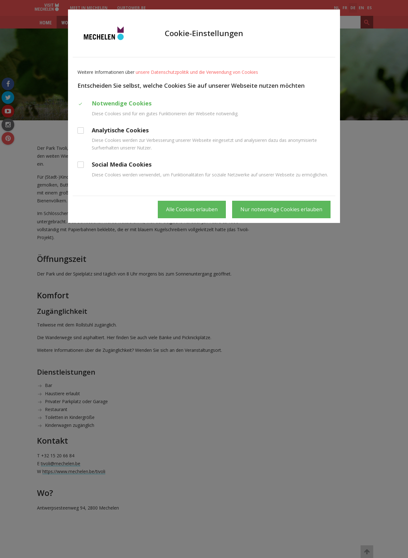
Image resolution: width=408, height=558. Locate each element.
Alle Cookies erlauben (192, 209)
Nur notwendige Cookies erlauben (281, 209)
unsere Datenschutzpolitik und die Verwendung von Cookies (197, 72)
